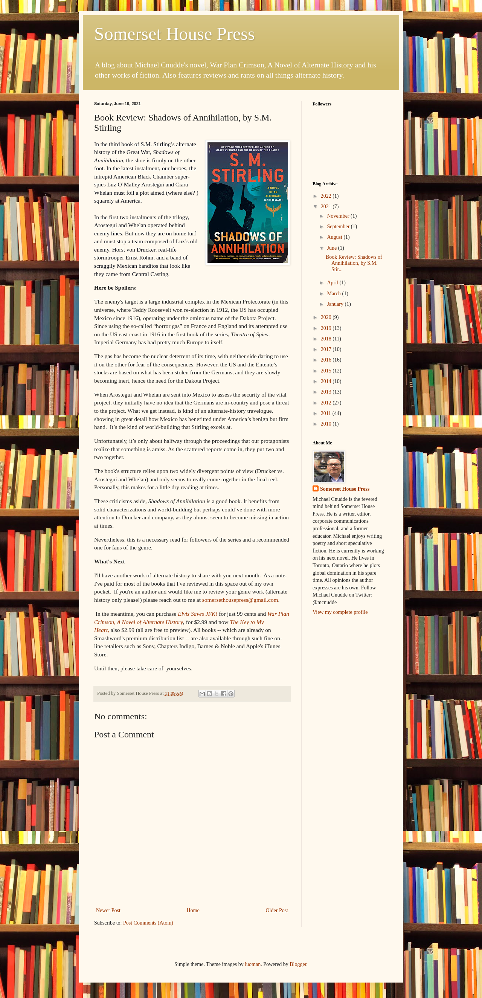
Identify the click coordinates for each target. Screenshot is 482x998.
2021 (327, 206)
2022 (327, 196)
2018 (327, 339)
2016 (327, 360)
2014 (327, 381)
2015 (327, 371)
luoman (253, 964)
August (335, 237)
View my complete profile (340, 612)
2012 (327, 403)
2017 (327, 349)
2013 (327, 392)
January (336, 304)
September (339, 226)
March (334, 293)
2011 (327, 413)
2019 (327, 328)
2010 (327, 424)
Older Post (277, 910)
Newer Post (108, 910)
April (333, 282)
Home (193, 910)
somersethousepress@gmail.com (240, 600)
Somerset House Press (174, 34)
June (332, 248)
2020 (327, 317)
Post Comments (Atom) (148, 923)
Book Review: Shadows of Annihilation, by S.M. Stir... (354, 263)
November (339, 216)
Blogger (298, 964)
